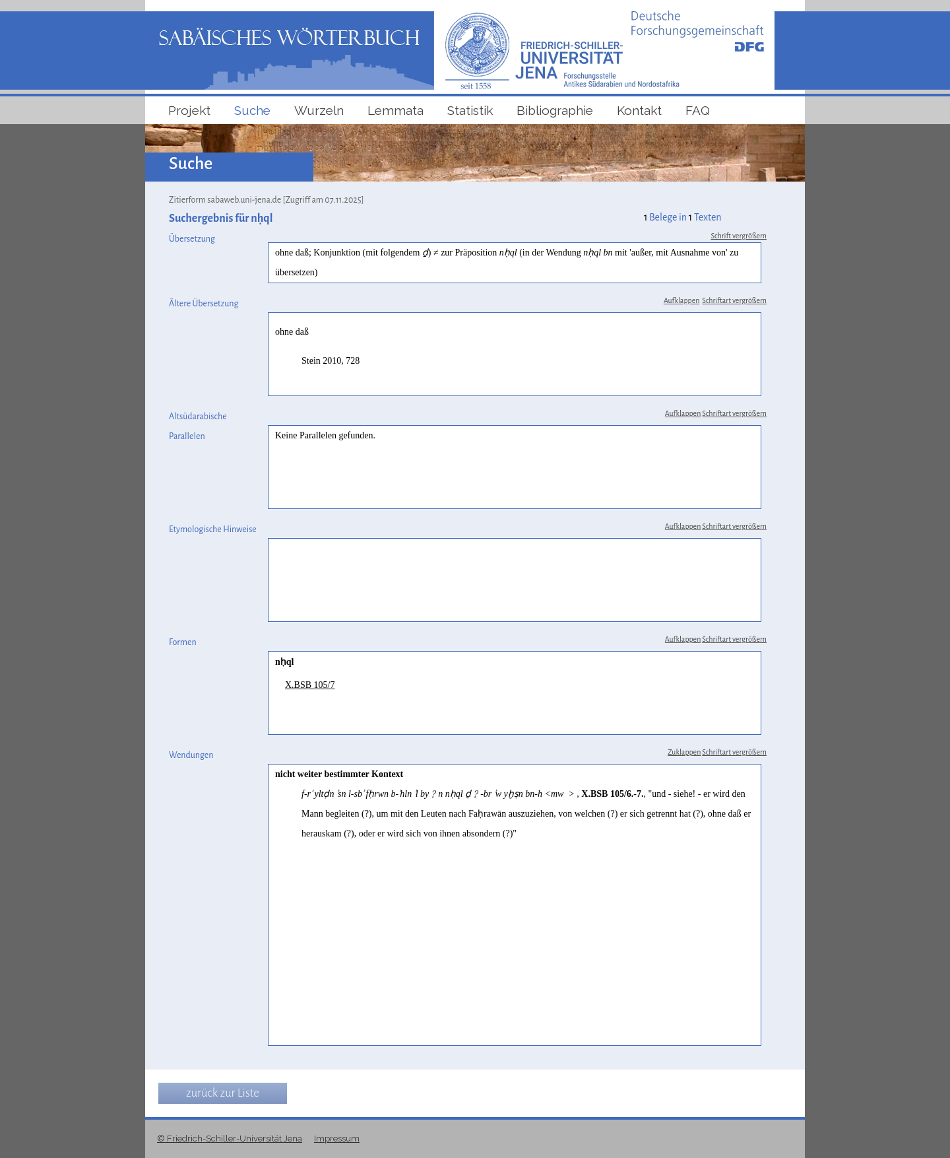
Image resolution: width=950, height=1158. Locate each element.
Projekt (189, 110)
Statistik (470, 110)
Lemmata (395, 110)
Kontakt (639, 110)
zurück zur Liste (222, 1093)
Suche (252, 110)
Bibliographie (555, 110)
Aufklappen (681, 300)
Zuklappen (684, 752)
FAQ (697, 110)
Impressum (337, 1138)
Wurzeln (319, 110)
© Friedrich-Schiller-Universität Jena (229, 1138)
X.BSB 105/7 (309, 685)
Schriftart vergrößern (734, 300)
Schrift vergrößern (739, 236)
